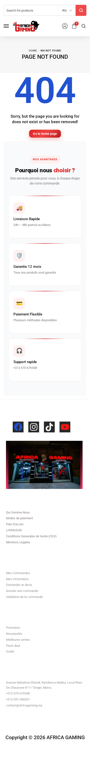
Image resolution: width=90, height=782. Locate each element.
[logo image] (26, 26)
